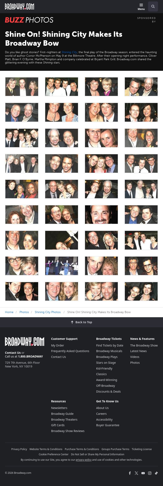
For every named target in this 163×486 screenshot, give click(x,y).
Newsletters (59, 408)
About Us (102, 408)
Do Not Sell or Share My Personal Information (97, 454)
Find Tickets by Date (109, 345)
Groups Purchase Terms (115, 449)
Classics (101, 374)
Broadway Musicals (109, 351)
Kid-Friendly (104, 368)
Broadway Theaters (64, 419)
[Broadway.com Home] (19, 6)
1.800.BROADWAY (30, 356)
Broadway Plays (107, 357)
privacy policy (83, 460)
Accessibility (104, 419)
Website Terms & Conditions (45, 449)
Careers (101, 414)
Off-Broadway (105, 386)
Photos (24, 312)
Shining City (69, 52)
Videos (134, 357)
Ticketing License (142, 449)
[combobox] (151, 6)
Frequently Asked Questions (70, 351)
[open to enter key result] (153, 6)
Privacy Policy (19, 449)
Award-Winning (106, 380)
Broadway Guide (62, 414)
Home (9, 312)
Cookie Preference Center (54, 454)
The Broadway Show (144, 345)
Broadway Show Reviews (67, 431)
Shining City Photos (48, 312)
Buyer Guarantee (107, 425)
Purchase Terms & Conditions (82, 449)
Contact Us (13, 353)
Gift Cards (57, 425)
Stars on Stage (106, 363)
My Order (57, 345)
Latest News (138, 351)
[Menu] (141, 7)
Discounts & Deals (108, 391)
